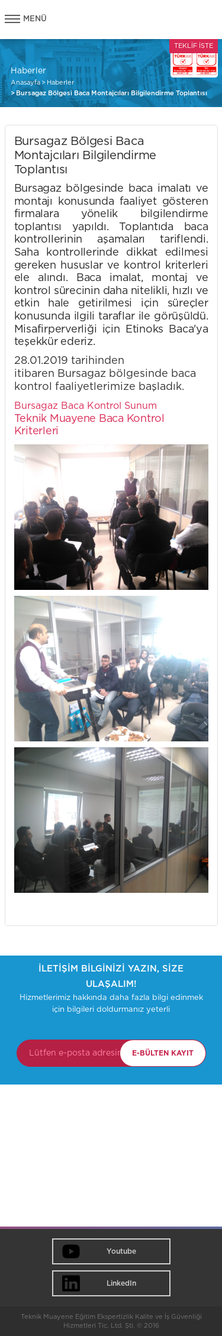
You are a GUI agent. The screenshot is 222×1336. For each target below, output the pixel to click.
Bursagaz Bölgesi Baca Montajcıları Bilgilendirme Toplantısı (111, 93)
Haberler (60, 82)
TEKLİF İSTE (193, 46)
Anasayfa (25, 82)
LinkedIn (121, 1283)
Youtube (121, 1251)
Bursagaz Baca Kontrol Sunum (85, 406)
